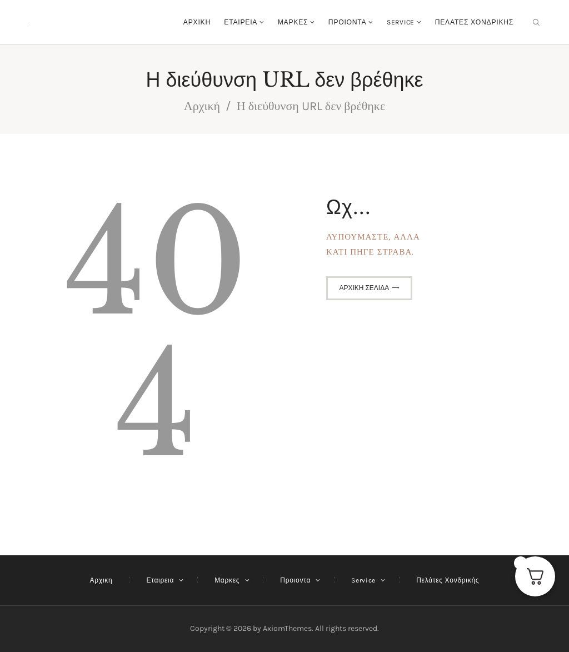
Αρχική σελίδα (364, 288)
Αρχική (202, 106)
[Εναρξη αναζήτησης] (536, 22)
